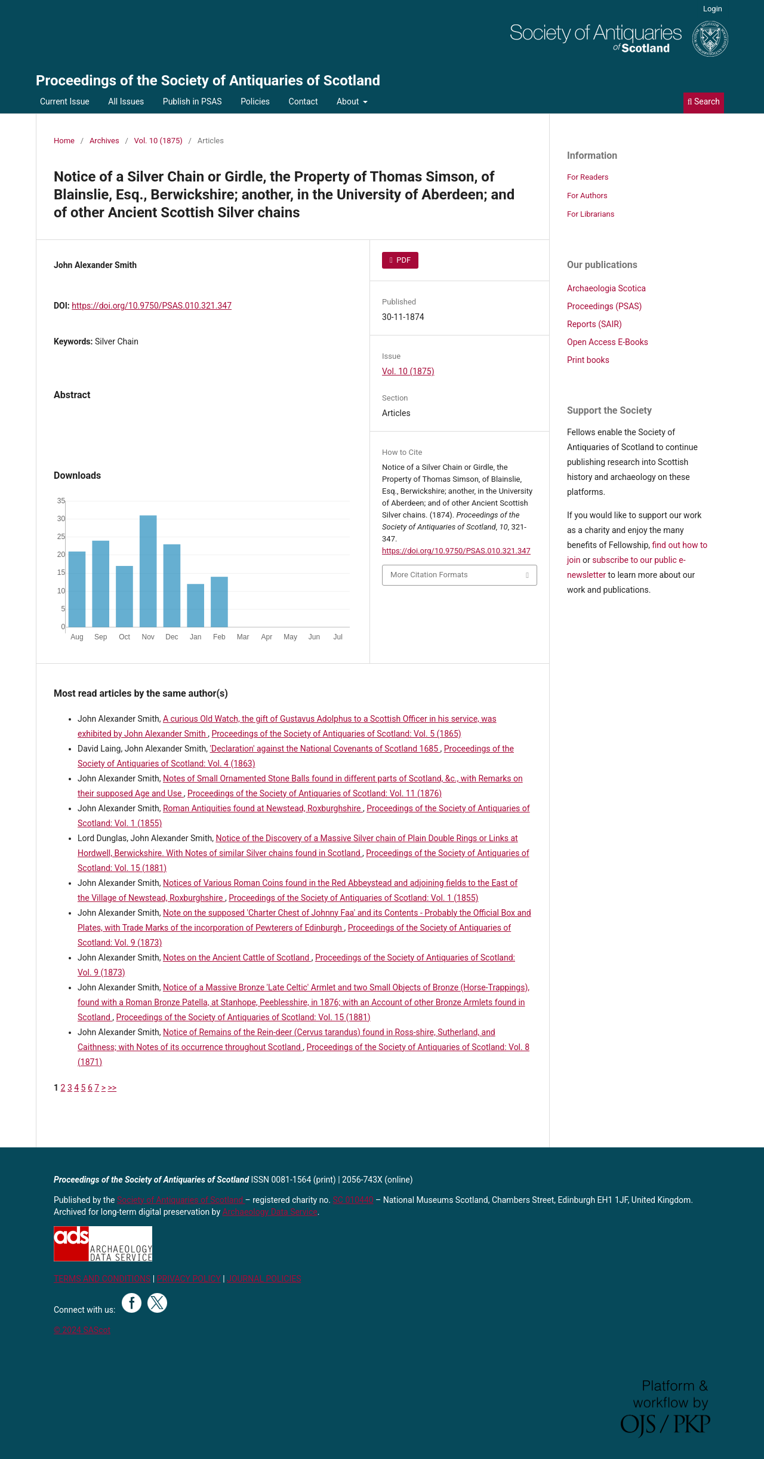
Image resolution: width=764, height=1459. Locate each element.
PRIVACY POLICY (189, 1278)
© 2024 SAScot (82, 1330)
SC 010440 (353, 1200)
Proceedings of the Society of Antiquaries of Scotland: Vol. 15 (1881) (243, 1017)
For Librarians (590, 214)
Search (704, 101)
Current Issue (65, 101)
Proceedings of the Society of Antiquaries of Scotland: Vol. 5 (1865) (336, 733)
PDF (403, 260)
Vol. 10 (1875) (158, 140)
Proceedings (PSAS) (604, 306)
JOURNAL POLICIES (264, 1278)
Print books (588, 360)
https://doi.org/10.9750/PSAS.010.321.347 (152, 305)
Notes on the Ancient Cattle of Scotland (237, 957)
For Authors (587, 195)
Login (712, 8)
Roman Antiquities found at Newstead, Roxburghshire (263, 808)
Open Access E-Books (607, 342)
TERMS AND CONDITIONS (102, 1278)
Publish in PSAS (192, 101)
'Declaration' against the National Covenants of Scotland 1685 (325, 748)
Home (64, 140)
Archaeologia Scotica (606, 288)
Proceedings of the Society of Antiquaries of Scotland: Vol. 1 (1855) (353, 898)
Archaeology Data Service (270, 1212)
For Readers (588, 177)
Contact (303, 101)
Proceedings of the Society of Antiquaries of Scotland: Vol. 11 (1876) (314, 793)
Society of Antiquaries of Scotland (181, 1200)
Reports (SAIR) (594, 324)
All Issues (126, 101)
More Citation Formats (429, 574)
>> (112, 1087)
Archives (104, 140)
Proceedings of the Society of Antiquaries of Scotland (208, 80)
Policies (255, 101)
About (349, 101)
